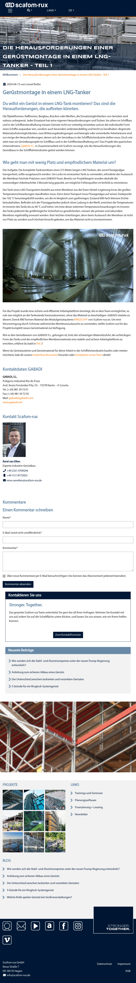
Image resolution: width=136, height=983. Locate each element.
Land (50, 10)
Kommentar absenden (18, 584)
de (70, 10)
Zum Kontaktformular (68, 635)
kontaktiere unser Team (89, 355)
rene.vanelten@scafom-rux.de (22, 480)
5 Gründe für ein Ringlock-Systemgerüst (35, 686)
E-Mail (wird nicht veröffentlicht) (22, 532)
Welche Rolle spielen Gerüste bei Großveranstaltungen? (39, 897)
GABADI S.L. (28, 146)
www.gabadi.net (12, 402)
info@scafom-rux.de (16, 975)
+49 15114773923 (15, 475)
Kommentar (10, 548)
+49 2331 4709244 (15, 470)
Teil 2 (39, 343)
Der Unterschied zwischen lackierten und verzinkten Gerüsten (48, 679)
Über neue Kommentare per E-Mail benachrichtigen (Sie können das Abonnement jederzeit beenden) (66, 576)
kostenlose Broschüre (45, 355)
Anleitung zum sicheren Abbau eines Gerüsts (38, 672)
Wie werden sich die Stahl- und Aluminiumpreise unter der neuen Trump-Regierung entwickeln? (63, 869)
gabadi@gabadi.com (21, 398)
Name (7, 517)
